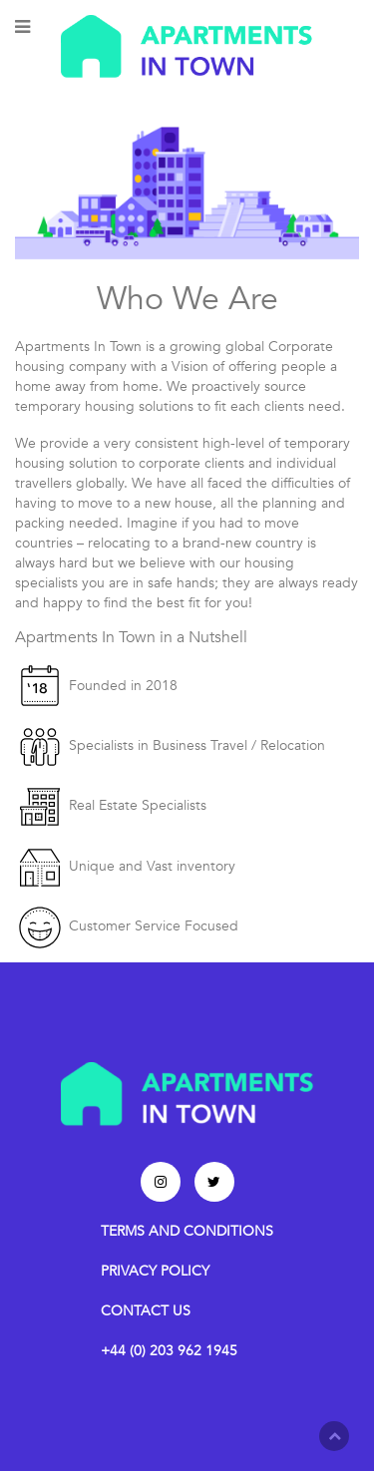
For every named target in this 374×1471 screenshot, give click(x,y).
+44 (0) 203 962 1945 (169, 1350)
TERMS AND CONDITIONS (187, 1231)
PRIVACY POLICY (155, 1271)
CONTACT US (145, 1310)
